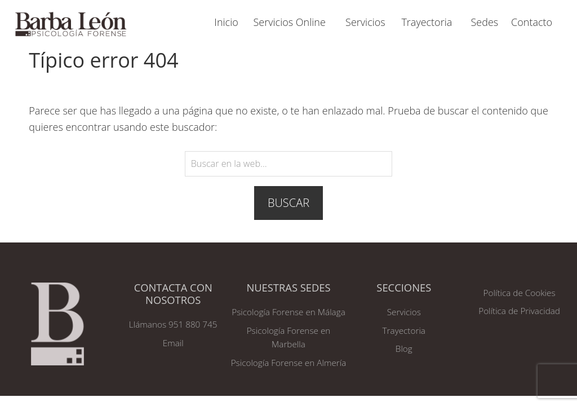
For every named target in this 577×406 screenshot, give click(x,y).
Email (173, 342)
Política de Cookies (519, 292)
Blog (404, 348)
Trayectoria (404, 330)
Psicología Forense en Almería (289, 362)
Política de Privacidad (519, 310)
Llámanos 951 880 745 (173, 324)
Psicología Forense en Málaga (288, 311)
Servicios (404, 311)
